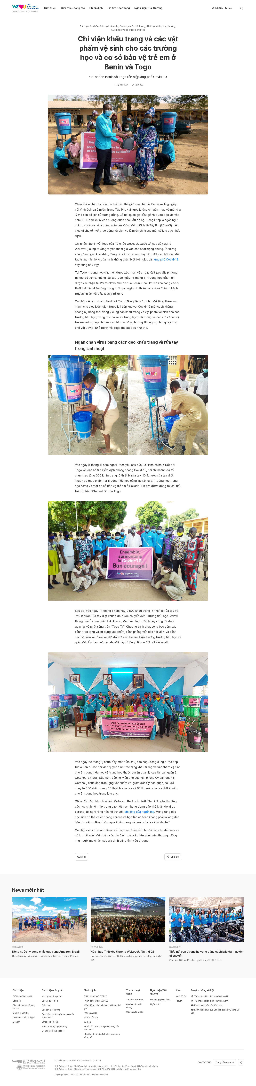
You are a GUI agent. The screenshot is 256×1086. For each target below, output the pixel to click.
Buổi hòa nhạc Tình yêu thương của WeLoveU (101, 1028)
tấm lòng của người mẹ (138, 811)
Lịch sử (16, 1022)
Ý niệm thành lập (21, 1013)
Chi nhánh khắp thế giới (24, 1017)
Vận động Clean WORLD (97, 1001)
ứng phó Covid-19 (166, 259)
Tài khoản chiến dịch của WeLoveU (209, 1001)
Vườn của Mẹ (91, 1017)
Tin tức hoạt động (118, 8)
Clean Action (91, 1013)
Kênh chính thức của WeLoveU (207, 1005)
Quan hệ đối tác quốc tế (53, 1031)
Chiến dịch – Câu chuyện (134, 1006)
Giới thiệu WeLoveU (22, 996)
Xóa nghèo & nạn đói (52, 996)
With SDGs (217, 8)
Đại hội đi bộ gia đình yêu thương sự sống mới (102, 1036)
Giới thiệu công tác (73, 8)
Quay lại (81, 856)
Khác (179, 990)
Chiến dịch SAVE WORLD (95, 996)
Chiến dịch (96, 8)
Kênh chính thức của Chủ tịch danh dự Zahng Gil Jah (215, 1011)
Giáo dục (46, 1005)
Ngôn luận (155, 1004)
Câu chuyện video (135, 1012)
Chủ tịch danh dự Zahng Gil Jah (24, 1007)
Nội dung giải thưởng (160, 999)
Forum (228, 8)
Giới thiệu (50, 8)
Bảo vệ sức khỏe (50, 1001)
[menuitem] (235, 8)
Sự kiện (87, 1022)
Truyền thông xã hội (202, 990)
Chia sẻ (137, 84)
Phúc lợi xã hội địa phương (54, 1026)
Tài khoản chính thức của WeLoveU (209, 996)
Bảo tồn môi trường (51, 1010)
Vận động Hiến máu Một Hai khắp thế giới (102, 1007)
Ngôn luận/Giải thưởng (148, 8)
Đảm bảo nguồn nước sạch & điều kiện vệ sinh (58, 1016)
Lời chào (17, 1001)
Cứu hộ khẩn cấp (50, 1022)
